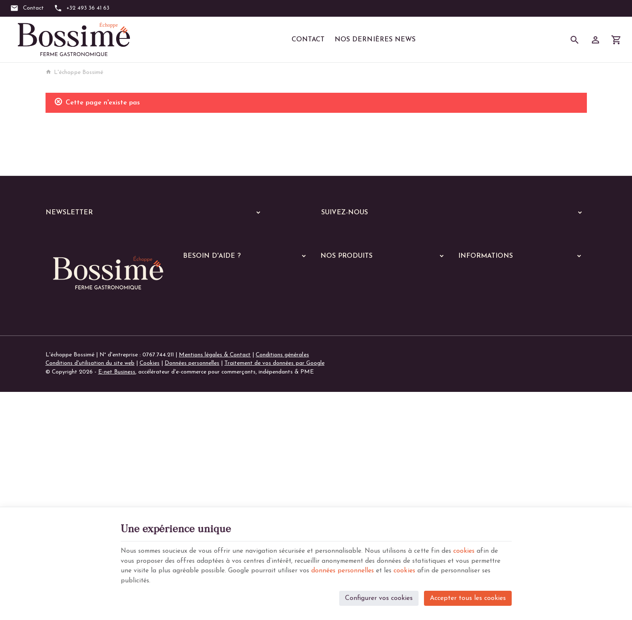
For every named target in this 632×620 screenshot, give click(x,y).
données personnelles (380, 570)
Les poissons (341, 387)
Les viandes (340, 376)
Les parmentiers (346, 463)
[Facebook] (330, 234)
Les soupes (339, 485)
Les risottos (340, 430)
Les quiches (340, 452)
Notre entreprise (479, 327)
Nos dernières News (375, 39)
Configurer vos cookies (379, 597)
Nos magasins (476, 339)
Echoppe (331, 349)
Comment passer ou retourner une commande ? (243, 327)
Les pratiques (342, 495)
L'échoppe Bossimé (74, 72)
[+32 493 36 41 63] (82, 8)
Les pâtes (338, 409)
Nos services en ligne (346, 338)
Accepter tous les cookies (468, 597)
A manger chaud (344, 363)
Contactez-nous (478, 350)
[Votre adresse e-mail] (155, 235)
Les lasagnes (341, 419)
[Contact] (27, 8)
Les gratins (339, 441)
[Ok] (255, 235)
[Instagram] (355, 234)
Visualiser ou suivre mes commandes (229, 339)
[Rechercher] (574, 40)
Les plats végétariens (353, 398)
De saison (337, 474)
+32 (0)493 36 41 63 (88, 442)
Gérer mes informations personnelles (229, 361)
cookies (474, 549)
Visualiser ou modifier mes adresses (228, 350)
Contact (308, 39)
